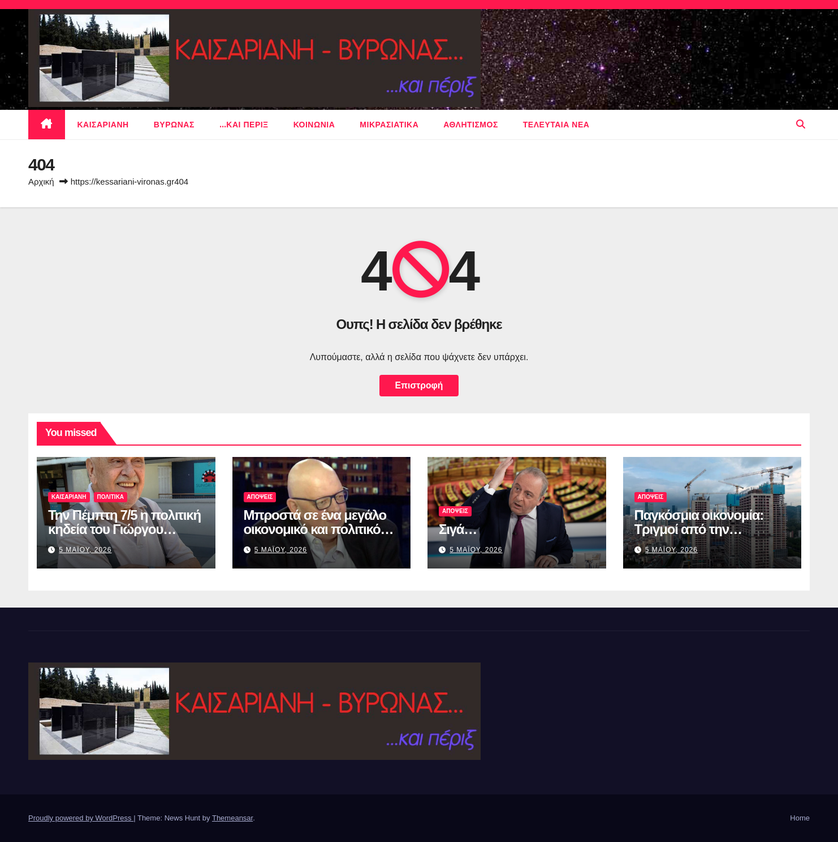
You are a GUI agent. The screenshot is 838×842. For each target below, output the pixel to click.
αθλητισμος (470, 124)
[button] (800, 124)
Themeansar (232, 818)
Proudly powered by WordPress (80, 818)
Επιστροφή (419, 385)
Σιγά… (458, 529)
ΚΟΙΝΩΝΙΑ (314, 124)
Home (800, 818)
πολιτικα (110, 497)
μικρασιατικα (389, 124)
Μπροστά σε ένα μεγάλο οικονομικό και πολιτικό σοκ (315, 529)
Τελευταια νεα (556, 124)
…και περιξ (244, 124)
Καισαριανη (103, 124)
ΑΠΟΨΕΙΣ (260, 497)
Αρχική (41, 181)
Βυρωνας (174, 124)
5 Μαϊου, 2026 (85, 550)
